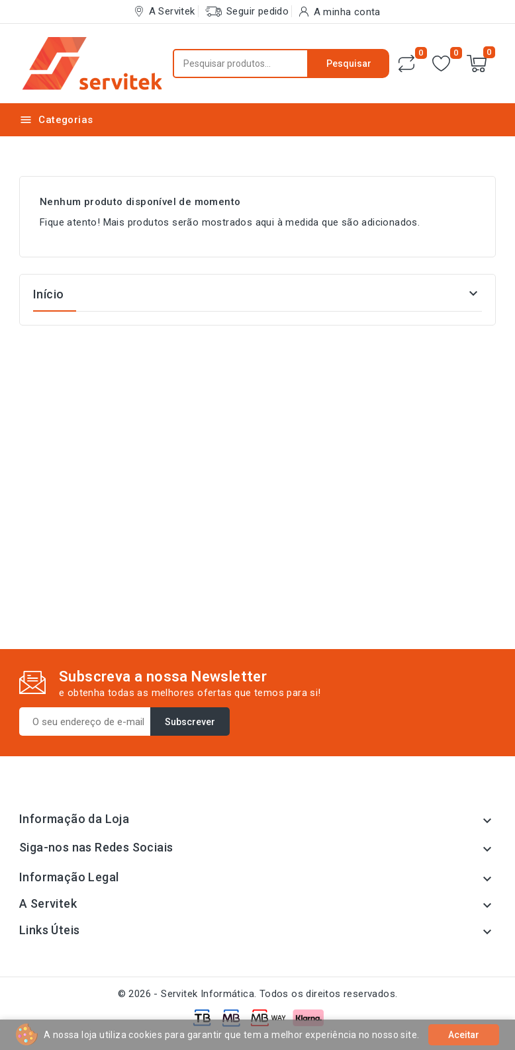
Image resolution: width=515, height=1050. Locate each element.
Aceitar (463, 1034)
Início (48, 294)
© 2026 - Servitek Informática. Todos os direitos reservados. (258, 994)
